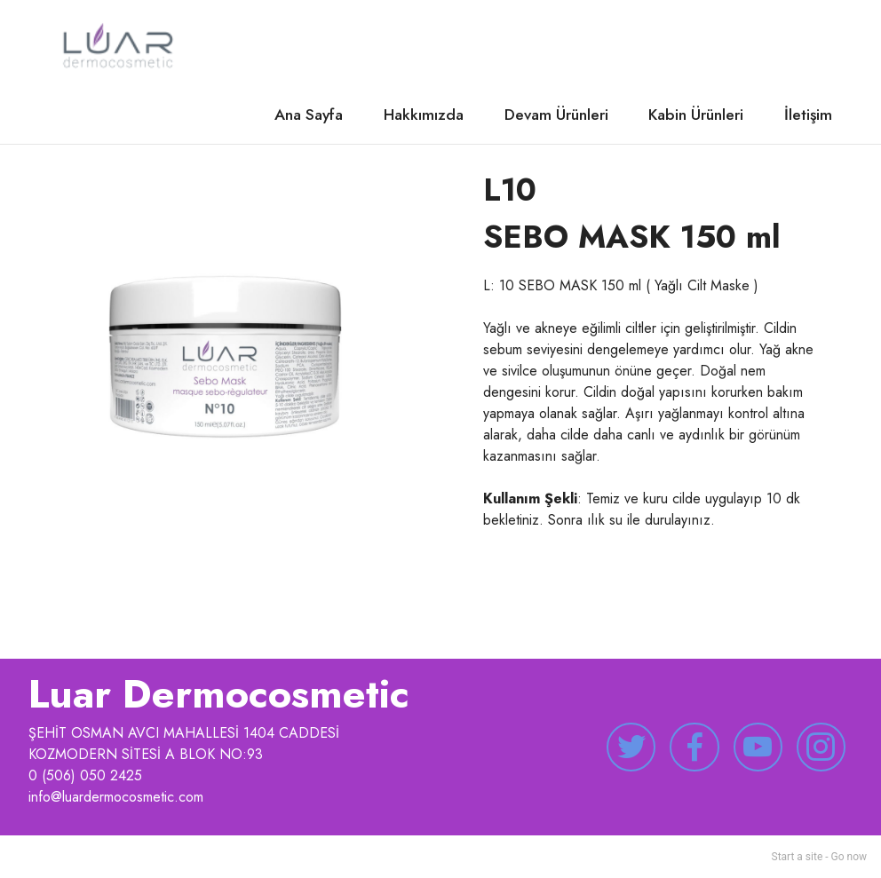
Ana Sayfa (308, 114)
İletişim (808, 114)
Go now (849, 856)
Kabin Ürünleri (695, 114)
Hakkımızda (424, 114)
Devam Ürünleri (556, 114)
